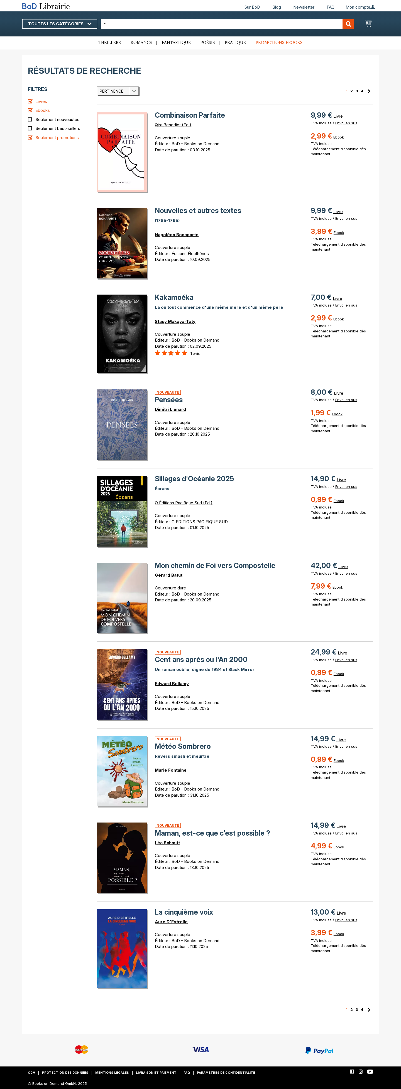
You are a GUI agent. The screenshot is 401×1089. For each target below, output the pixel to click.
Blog (276, 7)
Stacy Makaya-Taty (175, 321)
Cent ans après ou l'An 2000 (201, 659)
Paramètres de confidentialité (226, 1073)
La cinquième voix (184, 912)
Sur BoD (252, 7)
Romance (141, 43)
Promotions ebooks (279, 43)
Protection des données (65, 1073)
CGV (31, 1073)
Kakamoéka (174, 297)
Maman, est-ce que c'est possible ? (212, 833)
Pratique (235, 43)
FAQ (330, 7)
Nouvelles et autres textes (198, 210)
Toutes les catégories (59, 23)
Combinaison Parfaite (190, 115)
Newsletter (303, 7)
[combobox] (227, 24)
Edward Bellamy (172, 683)
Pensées (169, 400)
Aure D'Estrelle (171, 921)
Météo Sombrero (183, 746)
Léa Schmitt (167, 842)
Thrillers (110, 43)
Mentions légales (112, 1073)
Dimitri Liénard (170, 409)
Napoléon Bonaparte (177, 234)
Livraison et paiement (156, 1073)
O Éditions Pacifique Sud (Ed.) (183, 502)
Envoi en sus (346, 123)
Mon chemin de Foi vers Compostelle (215, 565)
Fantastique (176, 43)
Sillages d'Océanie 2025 (194, 479)
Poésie (207, 43)
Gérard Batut (168, 575)
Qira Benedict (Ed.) (173, 124)
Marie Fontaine (171, 770)
